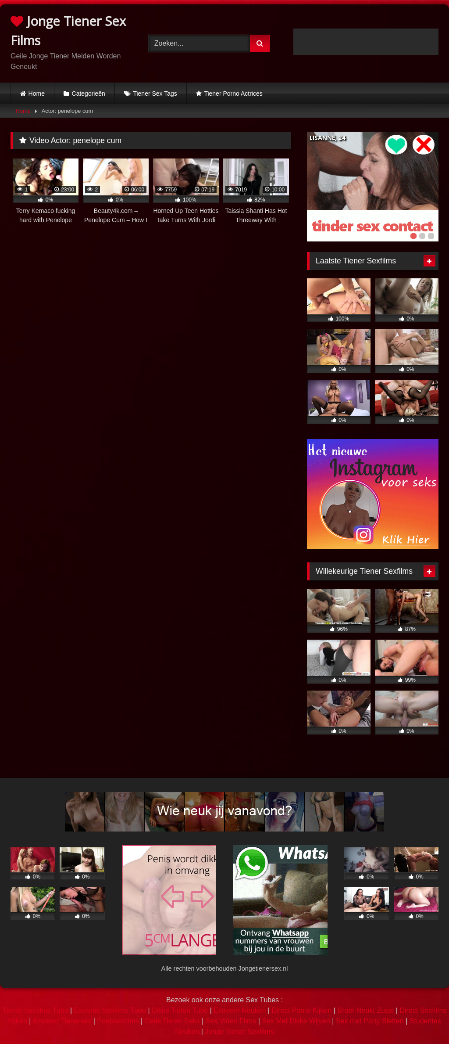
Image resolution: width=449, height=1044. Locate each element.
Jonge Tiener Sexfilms (239, 1031)
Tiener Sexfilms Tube (35, 1010)
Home (37, 93)
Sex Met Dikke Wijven (296, 1021)
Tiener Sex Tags (155, 93)
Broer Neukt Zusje (365, 1010)
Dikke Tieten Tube (180, 1010)
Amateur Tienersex (61, 1021)
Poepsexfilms (118, 1021)
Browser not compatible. (365, 42)
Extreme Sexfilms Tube (110, 1010)
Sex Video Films (231, 1021)
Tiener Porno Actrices (233, 93)
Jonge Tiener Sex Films (68, 30)
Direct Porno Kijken (301, 1010)
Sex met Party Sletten (370, 1021)
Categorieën (88, 93)
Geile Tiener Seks (172, 1021)
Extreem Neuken (240, 1010)
